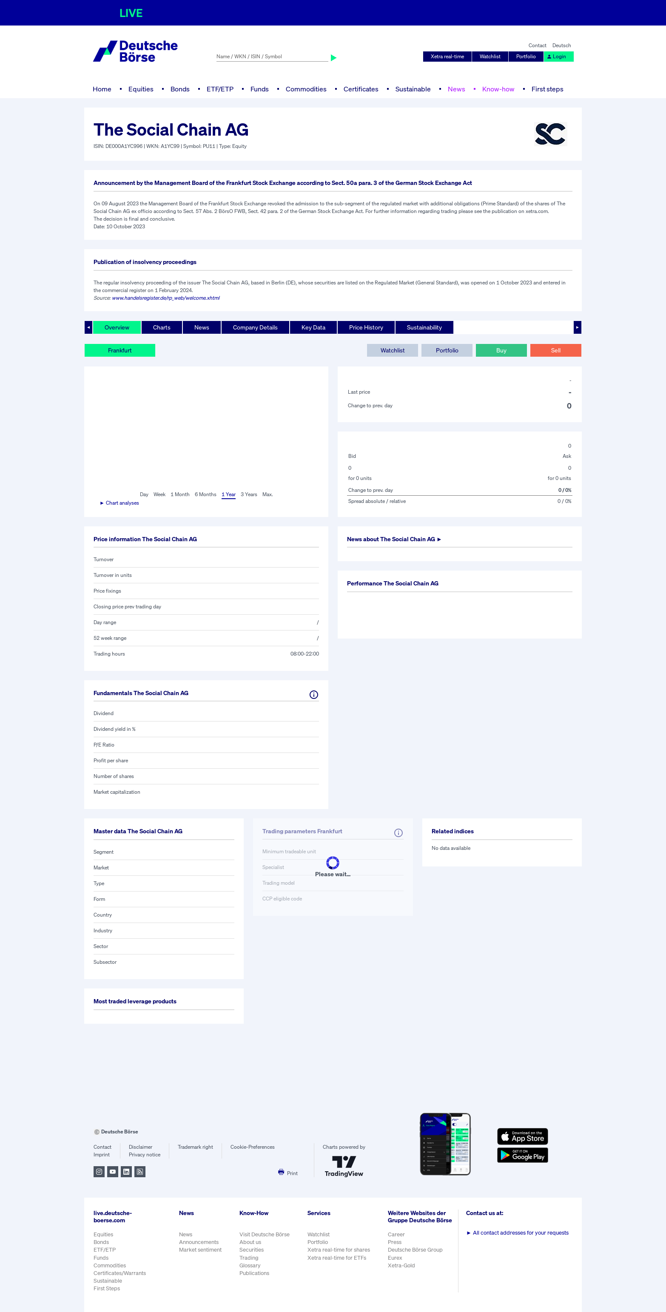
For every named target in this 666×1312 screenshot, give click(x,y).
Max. (267, 494)
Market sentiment (200, 1249)
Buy (501, 350)
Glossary (250, 1265)
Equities (141, 89)
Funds (259, 89)
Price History (366, 327)
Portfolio (526, 56)
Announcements (199, 1242)
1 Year (229, 494)
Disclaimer (140, 1147)
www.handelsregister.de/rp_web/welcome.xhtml (165, 298)
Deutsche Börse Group (415, 1249)
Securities (251, 1249)
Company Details (255, 327)
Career (396, 1234)
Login (556, 56)
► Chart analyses (119, 503)
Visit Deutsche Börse (264, 1234)
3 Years (249, 494)
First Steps (107, 1288)
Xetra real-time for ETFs (336, 1257)
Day (144, 494)
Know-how (498, 89)
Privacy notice (144, 1154)
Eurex (395, 1257)
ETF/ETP (220, 89)
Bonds (180, 89)
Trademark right (195, 1147)
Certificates (361, 89)
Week (159, 494)
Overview (117, 327)
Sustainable (413, 89)
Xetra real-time (447, 56)
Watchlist (490, 56)
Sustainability (424, 327)
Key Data (313, 327)
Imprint (102, 1154)
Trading (249, 1257)
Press (394, 1242)
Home (102, 89)
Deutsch (561, 45)
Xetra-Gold (401, 1265)
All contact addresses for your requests (517, 1232)
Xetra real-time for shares (338, 1249)
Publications (254, 1273)
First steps (548, 89)
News (456, 89)
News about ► (394, 539)
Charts (162, 327)
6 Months (205, 494)
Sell (556, 350)
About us (250, 1242)
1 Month (180, 494)
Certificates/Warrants (120, 1273)
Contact (537, 45)
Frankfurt (120, 350)
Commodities (306, 89)
